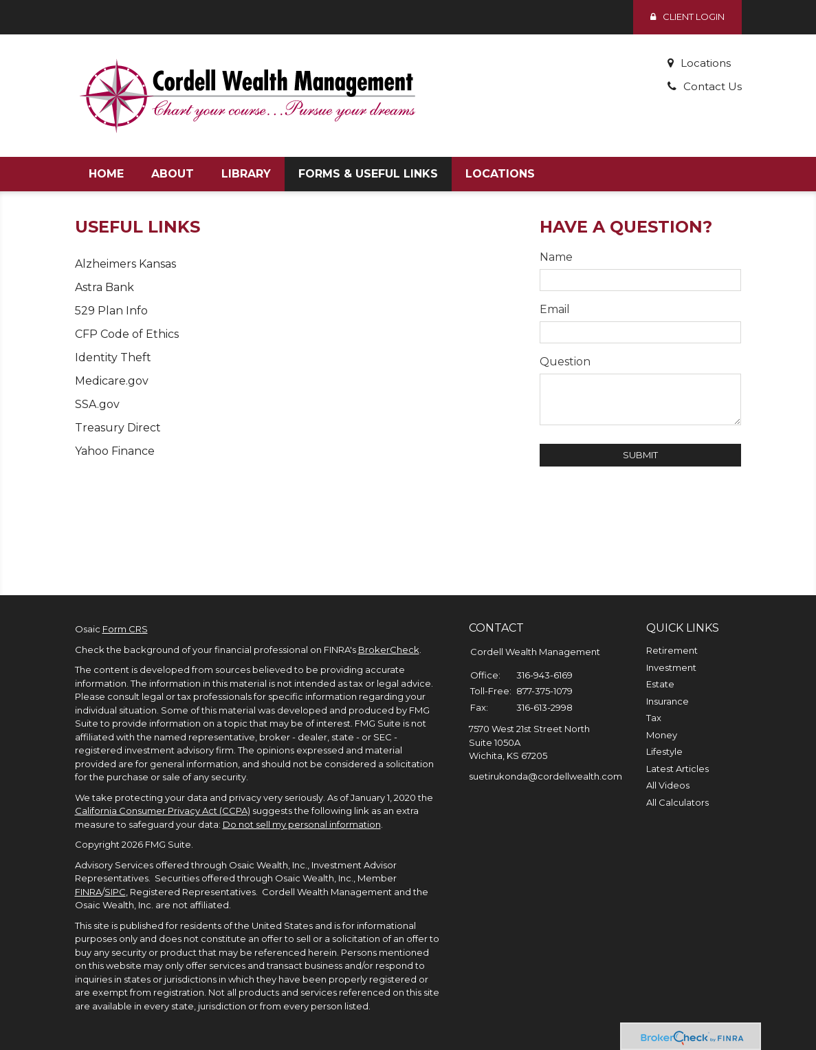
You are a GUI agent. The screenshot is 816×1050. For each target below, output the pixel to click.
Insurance (667, 701)
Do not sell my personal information (302, 824)
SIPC (115, 891)
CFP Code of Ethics (127, 334)
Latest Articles (677, 768)
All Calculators (677, 802)
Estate (660, 683)
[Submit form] (640, 455)
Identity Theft (113, 357)
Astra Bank (104, 287)
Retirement (672, 650)
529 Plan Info (111, 310)
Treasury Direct (118, 427)
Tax (653, 717)
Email (555, 309)
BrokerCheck (388, 649)
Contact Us (711, 86)
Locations (704, 62)
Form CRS (125, 628)
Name (556, 257)
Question (565, 361)
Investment (671, 667)
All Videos (668, 785)
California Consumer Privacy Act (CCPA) (162, 810)
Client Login (687, 16)
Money (661, 734)
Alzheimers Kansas (125, 263)
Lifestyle (664, 751)
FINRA (88, 891)
